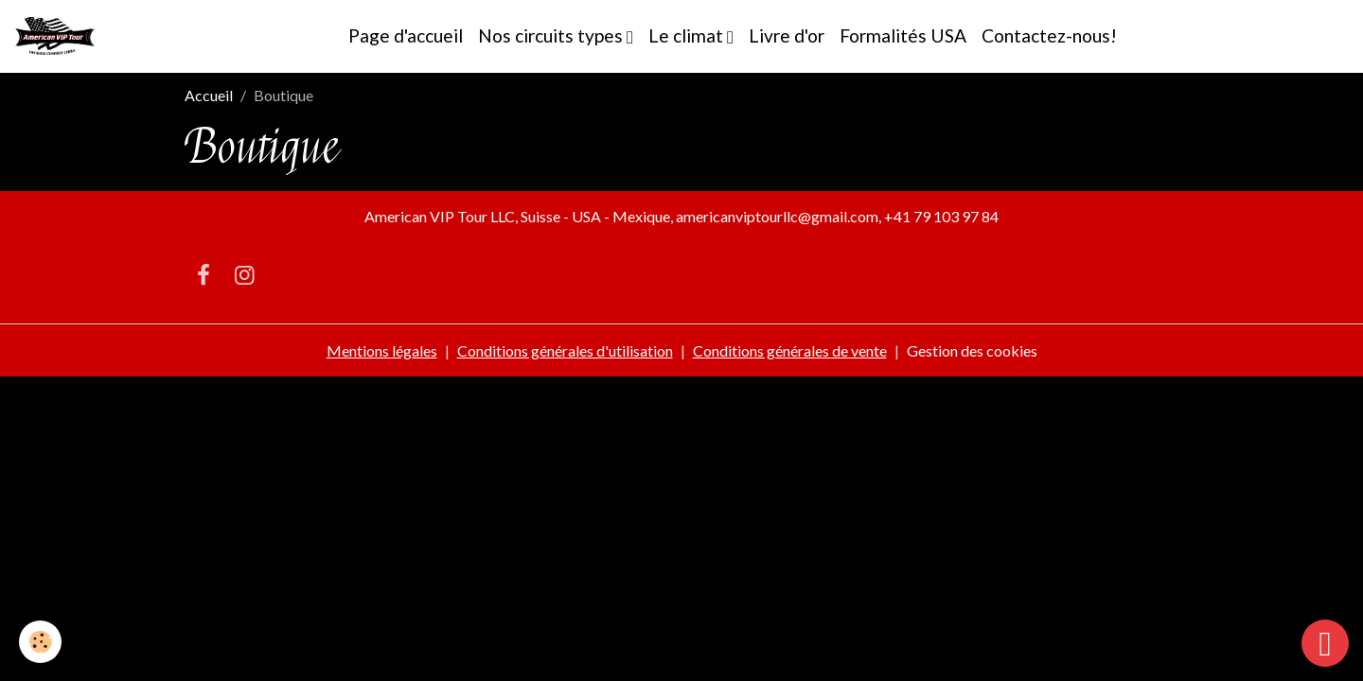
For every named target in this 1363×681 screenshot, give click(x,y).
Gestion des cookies (972, 350)
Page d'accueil (405, 35)
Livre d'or (786, 35)
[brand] (58, 36)
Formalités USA (903, 35)
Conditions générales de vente (790, 350)
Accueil (209, 95)
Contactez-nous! (1049, 35)
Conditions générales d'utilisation (565, 350)
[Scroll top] (1325, 643)
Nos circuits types (552, 35)
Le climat (687, 35)
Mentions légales (382, 350)
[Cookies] (40, 641)
